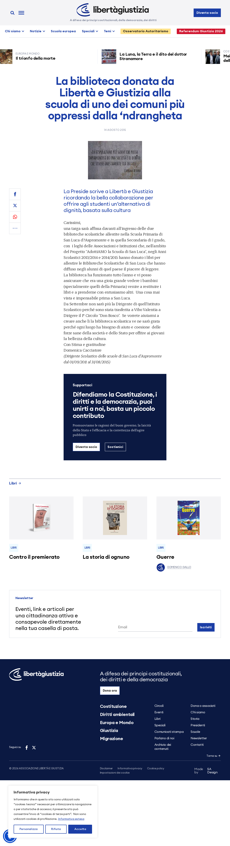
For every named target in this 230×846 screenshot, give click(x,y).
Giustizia (109, 730)
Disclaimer (106, 768)
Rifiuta (56, 829)
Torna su (213, 756)
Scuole (195, 731)
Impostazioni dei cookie (115, 773)
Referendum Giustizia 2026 (201, 31)
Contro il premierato (34, 557)
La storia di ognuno (106, 557)
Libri (15, 483)
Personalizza (29, 829)
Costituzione (113, 706)
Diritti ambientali (117, 714)
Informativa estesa (71, 819)
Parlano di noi (164, 738)
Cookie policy (155, 768)
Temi (107, 31)
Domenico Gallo (173, 567)
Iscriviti (206, 627)
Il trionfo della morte (37, 58)
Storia (195, 718)
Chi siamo (13, 31)
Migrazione (111, 738)
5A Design (206, 771)
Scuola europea (63, 31)
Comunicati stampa (169, 731)
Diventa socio (207, 12)
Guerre (165, 557)
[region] (53, 812)
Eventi (158, 712)
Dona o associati (203, 705)
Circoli (159, 705)
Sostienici (115, 447)
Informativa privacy (130, 768)
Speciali (88, 31)
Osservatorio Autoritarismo (145, 31)
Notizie (35, 31)
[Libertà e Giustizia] (113, 10)
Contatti (197, 744)
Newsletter (199, 738)
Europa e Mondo (117, 722)
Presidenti (198, 725)
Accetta (80, 829)
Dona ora (110, 690)
